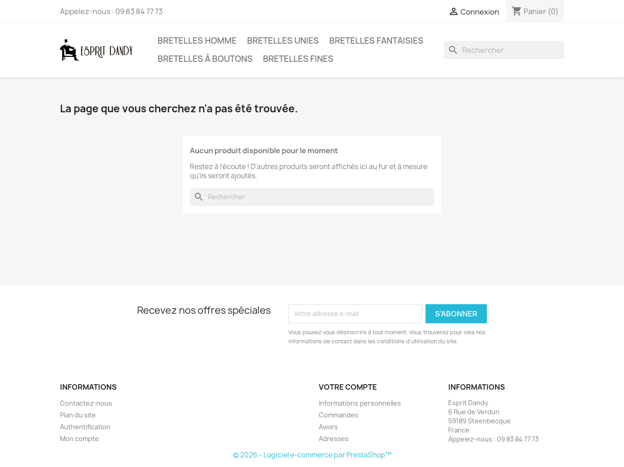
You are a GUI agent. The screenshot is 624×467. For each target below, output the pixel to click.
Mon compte (79, 438)
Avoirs (328, 426)
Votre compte (348, 387)
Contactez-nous (86, 403)
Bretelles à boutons (205, 59)
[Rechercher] (504, 50)
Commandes (338, 415)
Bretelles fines (298, 59)
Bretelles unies (283, 40)
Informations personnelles (360, 403)
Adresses (334, 438)
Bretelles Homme (197, 40)
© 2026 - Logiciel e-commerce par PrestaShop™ (312, 455)
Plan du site (78, 415)
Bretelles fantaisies (376, 40)
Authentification (85, 426)
